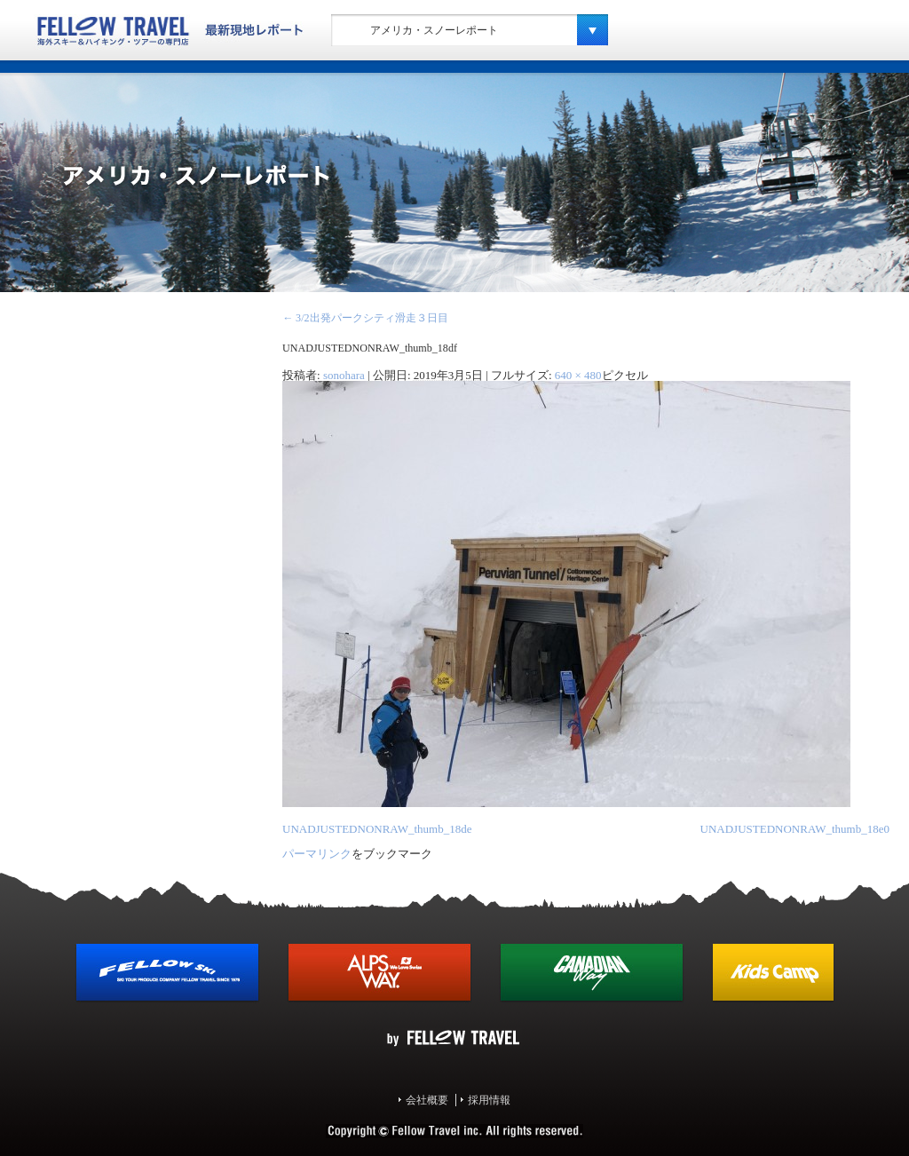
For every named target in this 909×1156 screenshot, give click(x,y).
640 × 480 (578, 375)
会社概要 (427, 1100)
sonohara (344, 375)
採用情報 (489, 1100)
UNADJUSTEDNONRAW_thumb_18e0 (794, 828)
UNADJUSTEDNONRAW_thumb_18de (376, 828)
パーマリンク (317, 853)
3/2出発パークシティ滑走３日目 (365, 318)
